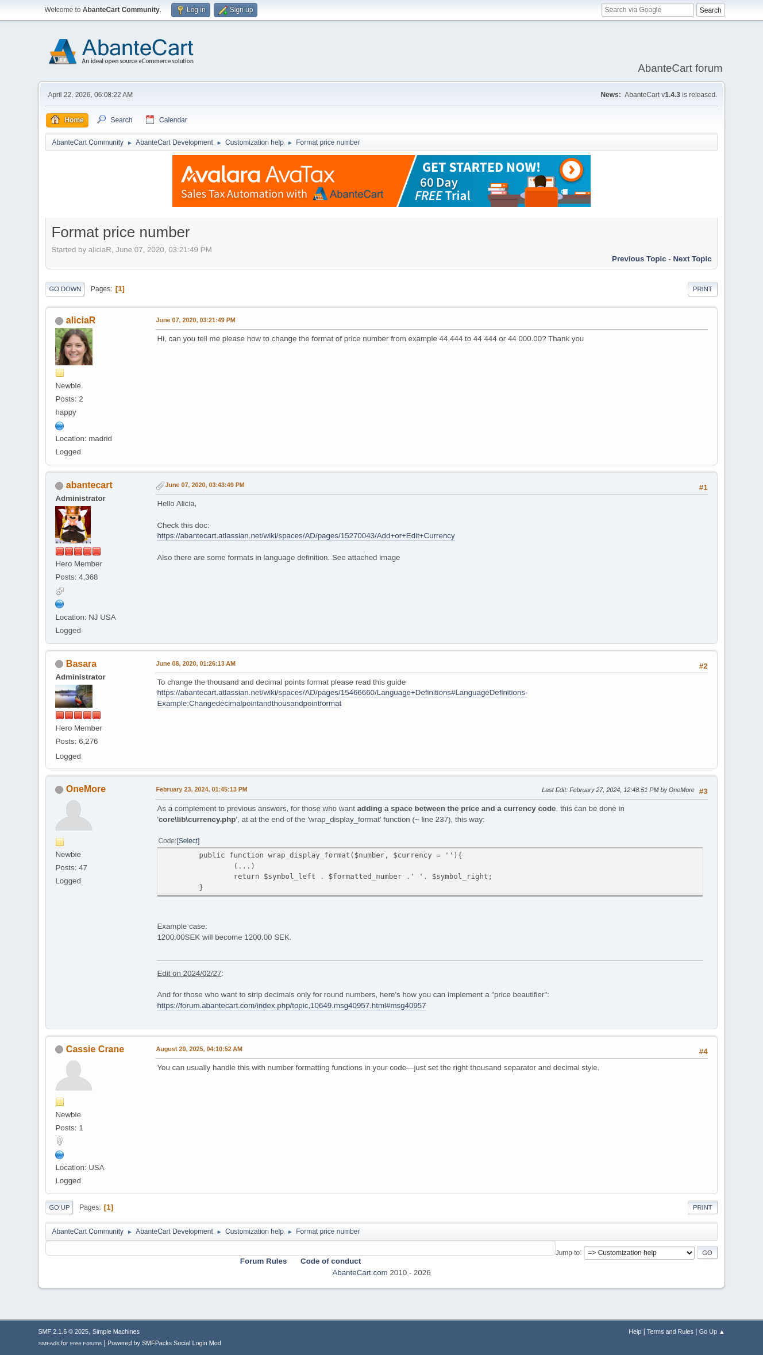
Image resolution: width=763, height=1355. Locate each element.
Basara (81, 664)
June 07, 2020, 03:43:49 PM (204, 484)
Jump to (568, 1252)
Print (702, 288)
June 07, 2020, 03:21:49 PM (195, 319)
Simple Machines (116, 1331)
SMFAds (48, 1343)
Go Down (65, 288)
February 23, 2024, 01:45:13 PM (201, 789)
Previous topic (639, 258)
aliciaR (81, 320)
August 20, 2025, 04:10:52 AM (199, 1048)
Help (635, 1331)
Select (188, 841)
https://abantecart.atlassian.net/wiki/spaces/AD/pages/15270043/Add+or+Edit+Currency (305, 535)
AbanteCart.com (359, 1272)
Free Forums (86, 1343)
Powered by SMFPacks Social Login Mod (164, 1342)
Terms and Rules (670, 1331)
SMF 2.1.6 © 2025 (63, 1331)
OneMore (86, 789)
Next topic (692, 258)
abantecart (89, 485)
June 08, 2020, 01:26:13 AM (196, 663)
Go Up (59, 1207)
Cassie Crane (95, 1049)
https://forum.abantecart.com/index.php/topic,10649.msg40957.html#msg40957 (291, 1005)
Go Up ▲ (712, 1331)
